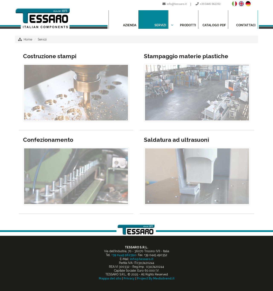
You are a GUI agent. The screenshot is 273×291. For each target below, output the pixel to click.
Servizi (42, 39)
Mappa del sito (110, 278)
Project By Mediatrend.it (155, 278)
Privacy (129, 278)
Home (28, 39)
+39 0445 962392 (210, 4)
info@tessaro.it (177, 4)
